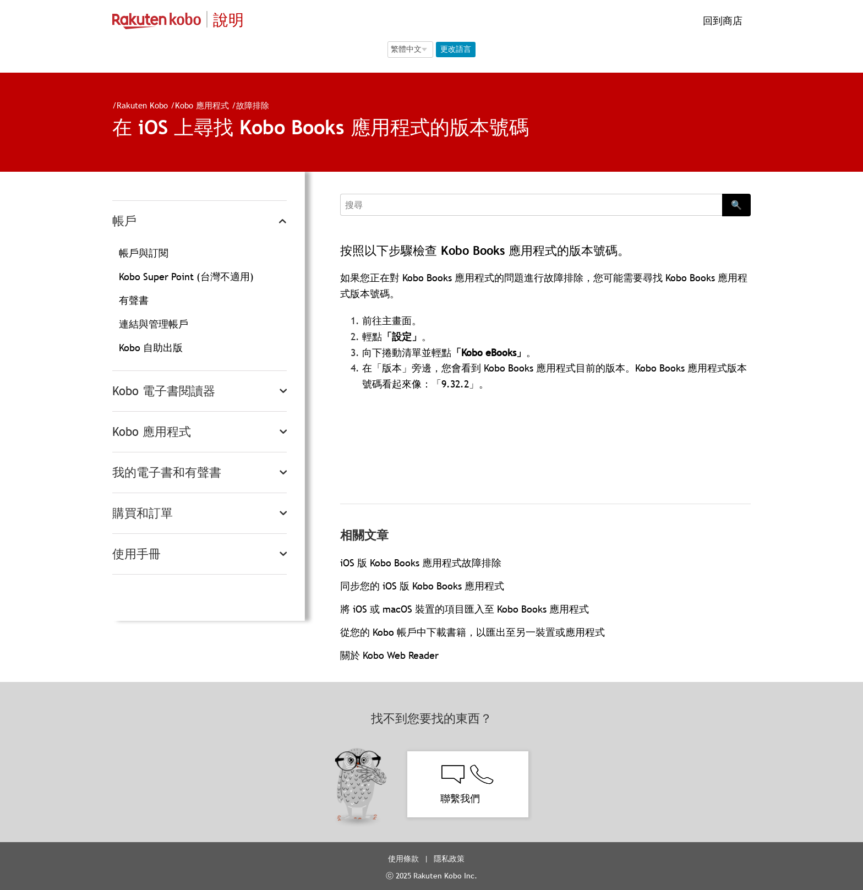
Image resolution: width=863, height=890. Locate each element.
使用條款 (403, 859)
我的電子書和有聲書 (166, 472)
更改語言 (455, 49)
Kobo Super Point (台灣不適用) (186, 276)
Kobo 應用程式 (202, 105)
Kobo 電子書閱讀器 (163, 391)
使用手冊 (136, 554)
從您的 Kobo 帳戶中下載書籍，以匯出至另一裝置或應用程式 (472, 632)
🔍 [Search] (736, 205)
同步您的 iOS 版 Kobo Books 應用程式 (422, 586)
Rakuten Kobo (142, 105)
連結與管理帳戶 (153, 324)
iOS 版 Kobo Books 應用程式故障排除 (420, 562)
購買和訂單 (142, 513)
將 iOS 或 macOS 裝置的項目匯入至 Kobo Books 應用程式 (464, 609)
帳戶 (124, 221)
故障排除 (252, 105)
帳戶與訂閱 (143, 253)
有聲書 (134, 300)
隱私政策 (450, 859)
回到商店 (721, 20)
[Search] (531, 205)
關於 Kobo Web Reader (389, 655)
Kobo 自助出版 (151, 347)
